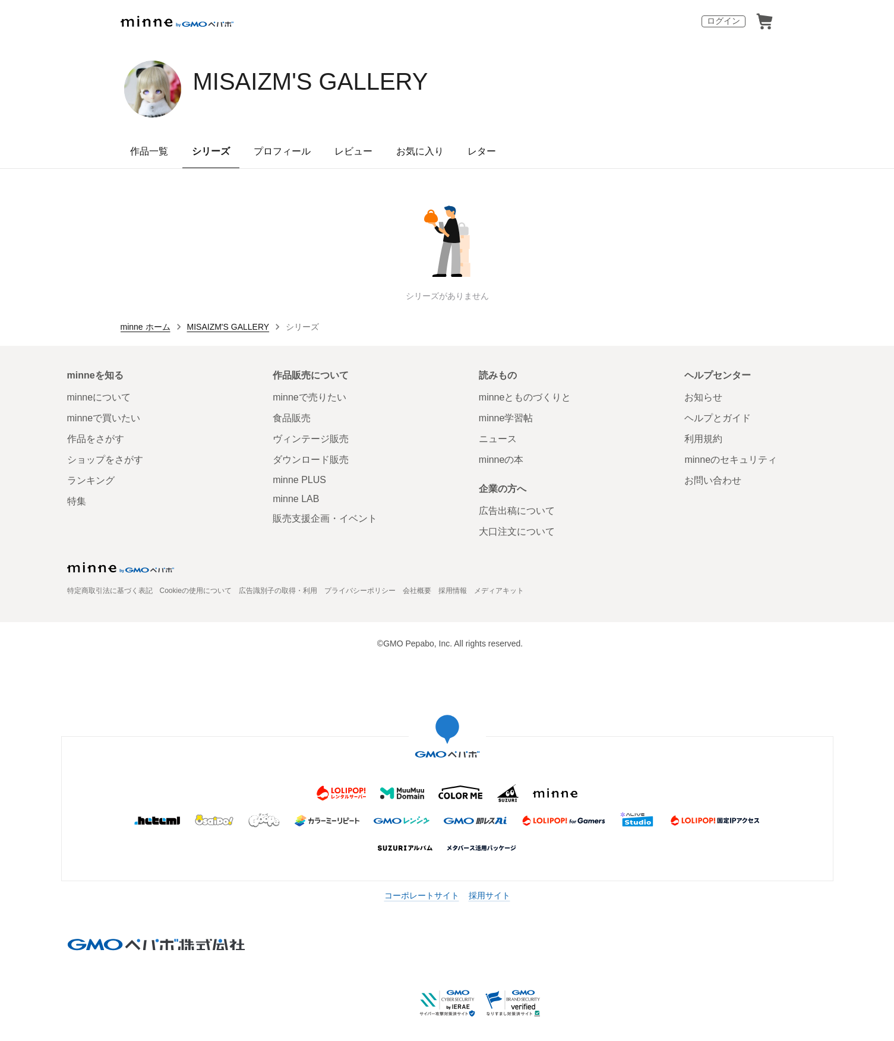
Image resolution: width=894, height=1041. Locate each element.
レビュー (353, 151)
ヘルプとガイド (717, 418)
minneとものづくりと (525, 397)
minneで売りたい (309, 397)
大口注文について (517, 531)
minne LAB (296, 499)
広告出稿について (517, 511)
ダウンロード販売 (311, 460)
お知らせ (703, 397)
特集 (76, 501)
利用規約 (703, 439)
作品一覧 (149, 151)
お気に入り (420, 151)
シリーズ (211, 151)
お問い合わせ (712, 480)
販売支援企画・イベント (325, 518)
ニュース (498, 439)
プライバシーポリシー (360, 590)
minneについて (99, 397)
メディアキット (499, 590)
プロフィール (282, 151)
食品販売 (292, 418)
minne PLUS (299, 480)
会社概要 (417, 590)
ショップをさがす (105, 460)
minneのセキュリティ (730, 460)
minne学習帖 (506, 418)
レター (481, 151)
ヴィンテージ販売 (311, 439)
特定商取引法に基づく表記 (110, 590)
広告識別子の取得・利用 (278, 590)
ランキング (91, 480)
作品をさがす (95, 439)
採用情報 (452, 590)
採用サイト (489, 895)
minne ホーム (145, 327)
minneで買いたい (104, 418)
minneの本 (501, 460)
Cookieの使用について (196, 590)
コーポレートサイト (421, 895)
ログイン (723, 21)
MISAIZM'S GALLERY (310, 81)
